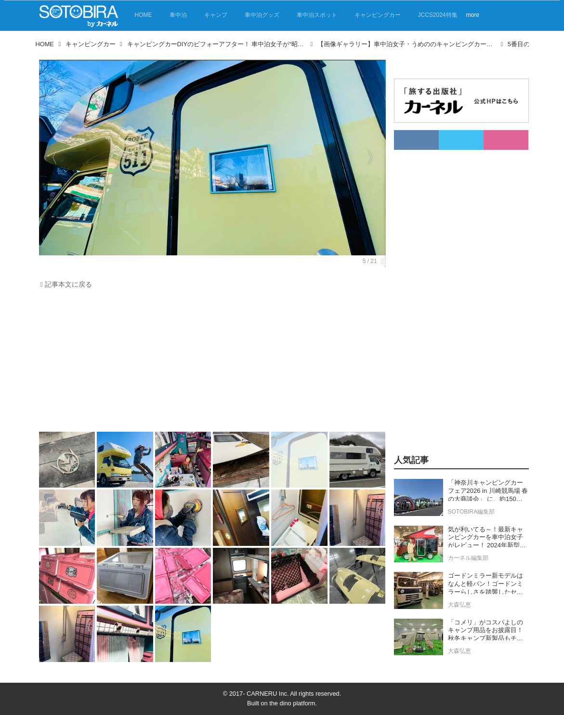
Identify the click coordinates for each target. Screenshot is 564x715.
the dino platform (292, 703)
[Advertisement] (210, 362)
